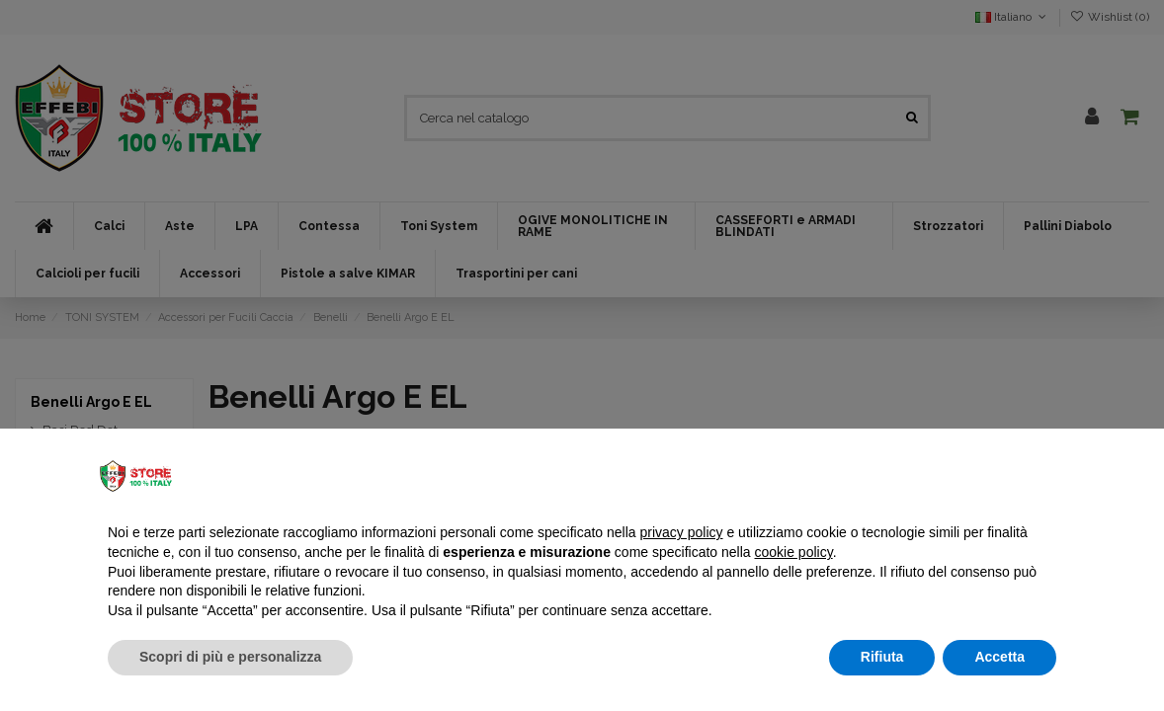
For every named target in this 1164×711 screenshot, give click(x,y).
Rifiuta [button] (882, 657)
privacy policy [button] (681, 532)
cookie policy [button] (794, 552)
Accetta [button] (999, 657)
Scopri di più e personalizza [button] (230, 657)
